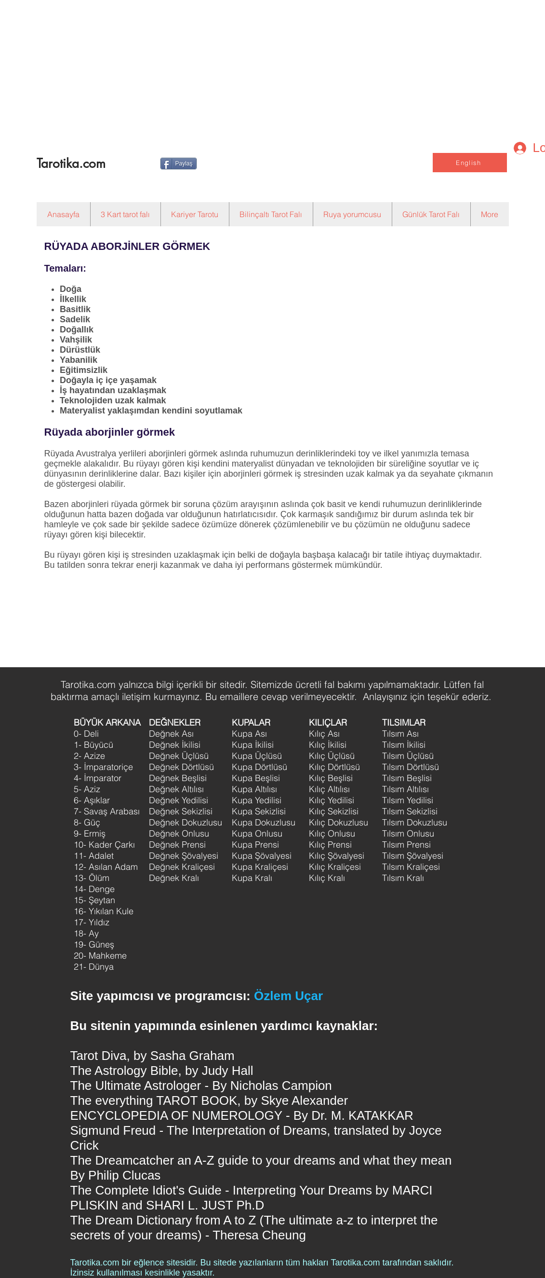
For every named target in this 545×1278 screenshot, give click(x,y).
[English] (470, 162)
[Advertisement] (246, 67)
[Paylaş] (178, 163)
